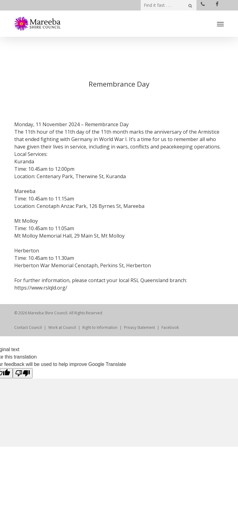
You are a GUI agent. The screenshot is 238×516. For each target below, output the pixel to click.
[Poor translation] (23, 373)
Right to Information (99, 327)
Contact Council (28, 327)
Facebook (170, 327)
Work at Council (62, 327)
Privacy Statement (139, 327)
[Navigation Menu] (220, 24)
